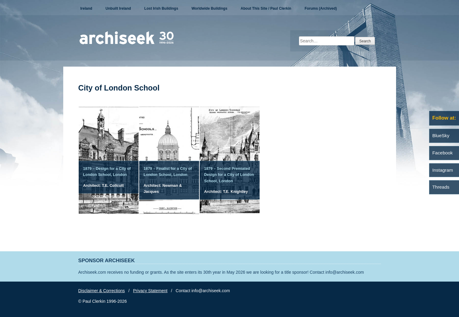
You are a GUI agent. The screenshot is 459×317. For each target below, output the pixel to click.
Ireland (86, 8)
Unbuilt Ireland (118, 8)
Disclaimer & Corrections (101, 290)
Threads (440, 187)
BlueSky (440, 135)
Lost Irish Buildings (161, 8)
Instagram (442, 170)
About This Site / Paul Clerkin (266, 8)
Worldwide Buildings (209, 8)
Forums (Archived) (321, 8)
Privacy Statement (150, 290)
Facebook (442, 152)
